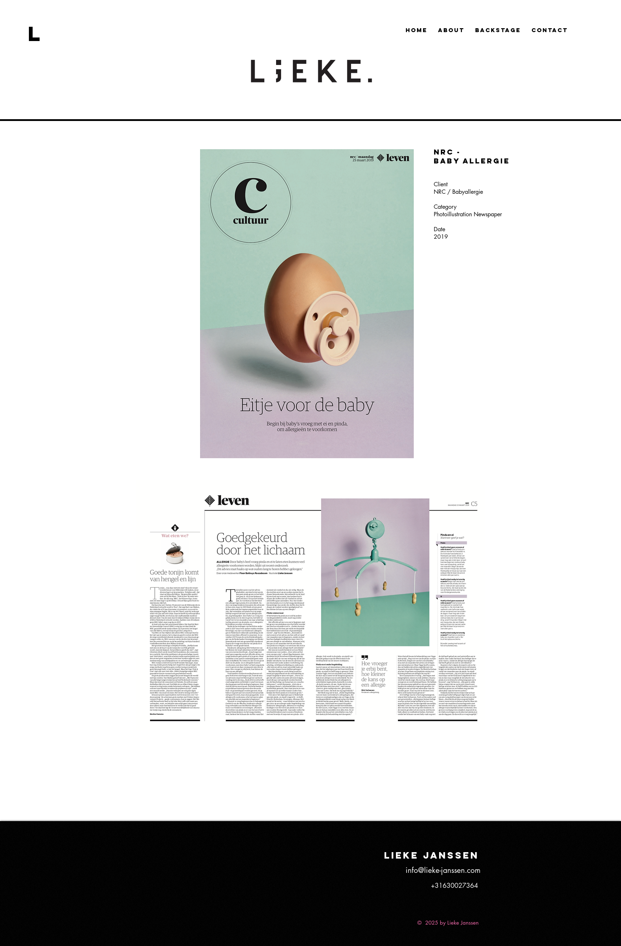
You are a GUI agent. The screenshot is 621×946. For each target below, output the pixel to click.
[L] (43, 33)
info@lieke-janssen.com (443, 870)
